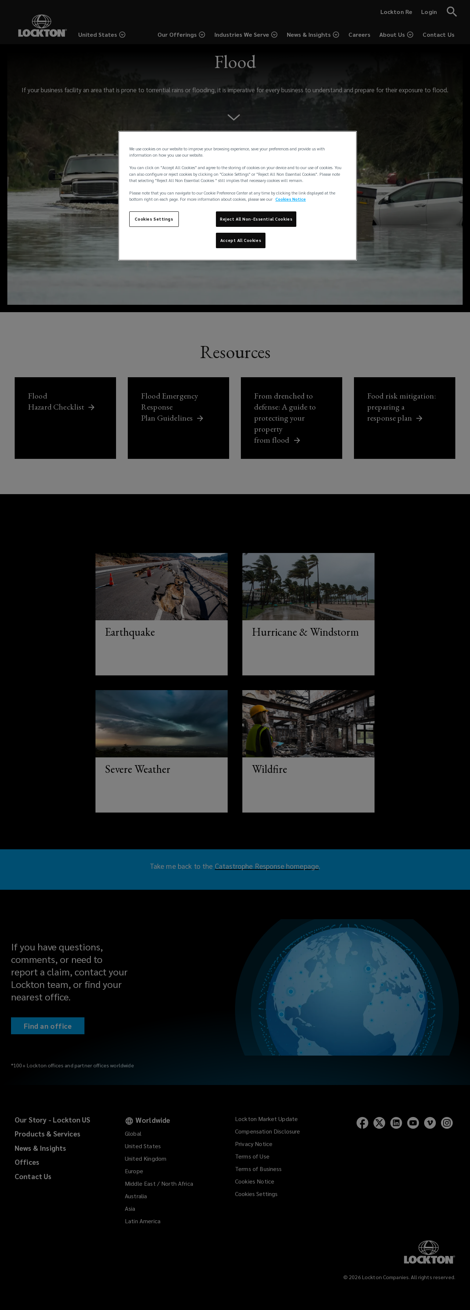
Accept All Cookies (240, 240)
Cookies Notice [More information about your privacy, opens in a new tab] (290, 199)
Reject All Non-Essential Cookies (256, 219)
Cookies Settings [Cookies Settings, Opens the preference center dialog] (154, 219)
